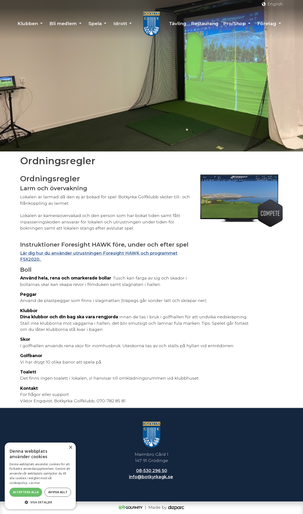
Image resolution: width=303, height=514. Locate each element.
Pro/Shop (234, 23)
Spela (95, 23)
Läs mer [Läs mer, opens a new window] (34, 483)
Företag (266, 23)
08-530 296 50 (151, 470)
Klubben (28, 23)
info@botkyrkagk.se (151, 476)
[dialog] (40, 476)
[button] (40, 502)
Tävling (177, 23)
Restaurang (204, 23)
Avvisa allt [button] (57, 492)
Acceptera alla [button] (26, 492)
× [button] (70, 447)
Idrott (120, 23)
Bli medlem (63, 23)
